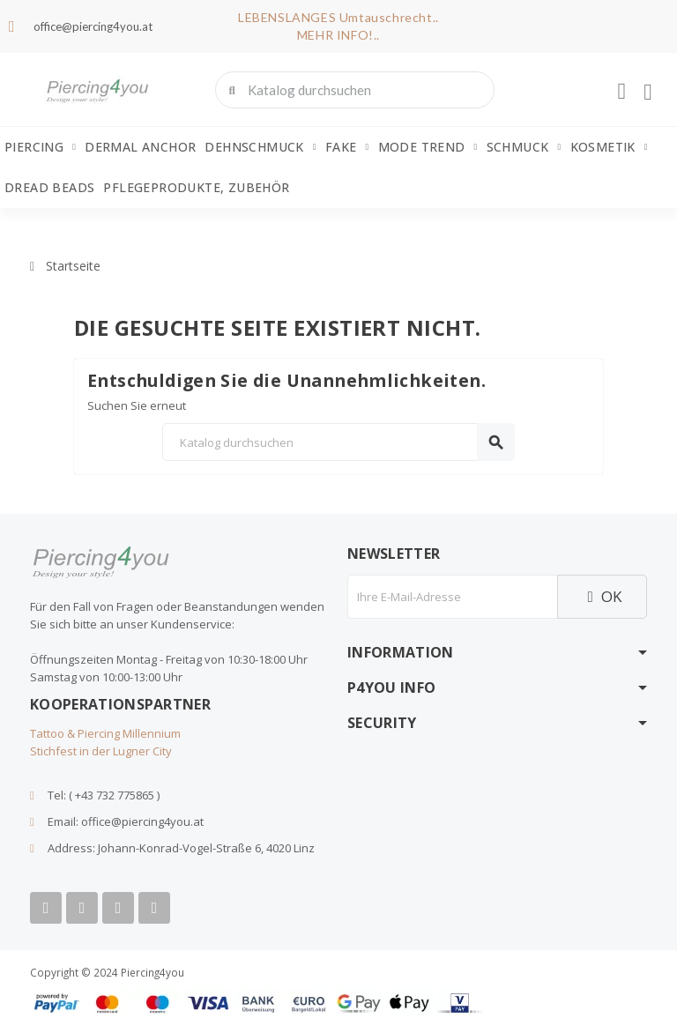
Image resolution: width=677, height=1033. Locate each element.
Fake (347, 147)
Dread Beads (49, 187)
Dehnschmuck (260, 147)
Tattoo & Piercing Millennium (105, 733)
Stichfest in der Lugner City (101, 751)
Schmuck (524, 147)
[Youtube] (82, 908)
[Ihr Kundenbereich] (621, 91)
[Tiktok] (154, 908)
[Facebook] (46, 908)
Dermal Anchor (140, 146)
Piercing (40, 147)
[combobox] (356, 90)
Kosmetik (609, 147)
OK (602, 596)
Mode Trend (428, 147)
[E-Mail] (452, 597)
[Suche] (338, 442)
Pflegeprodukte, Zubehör (196, 187)
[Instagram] (118, 908)
